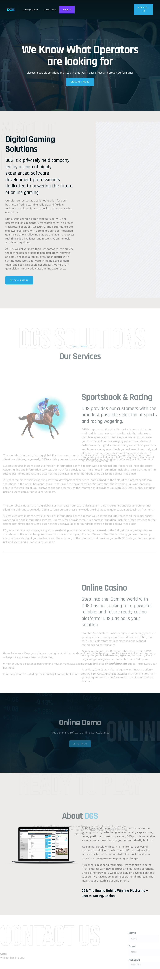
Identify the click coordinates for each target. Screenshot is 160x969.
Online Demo (50, 9)
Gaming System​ (30, 9)
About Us (67, 9)
